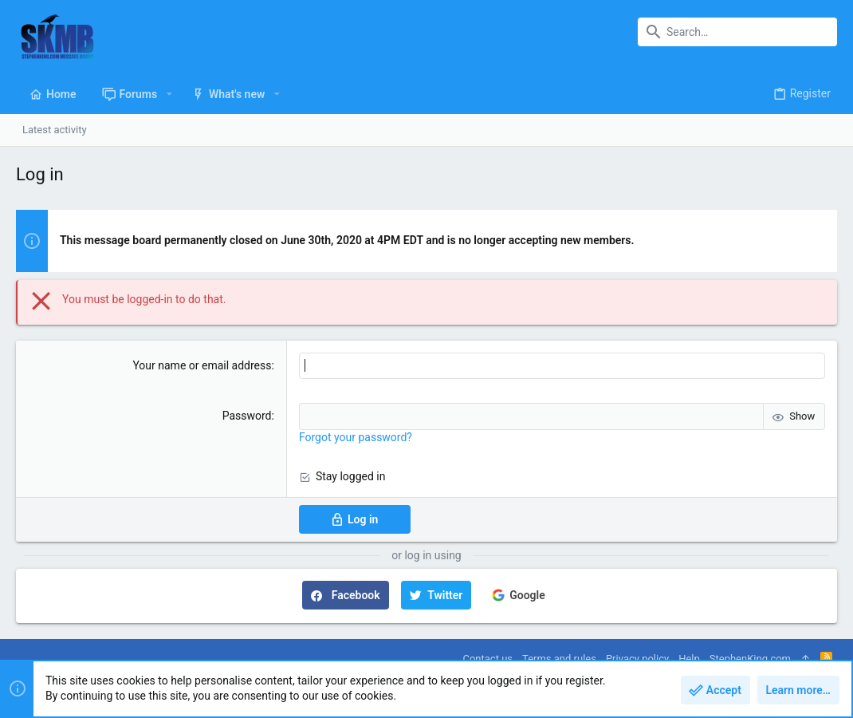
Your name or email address (201, 365)
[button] (169, 94)
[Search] (737, 32)
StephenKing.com (750, 659)
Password (247, 415)
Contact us (487, 659)
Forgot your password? (355, 437)
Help (689, 659)
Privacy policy (637, 659)
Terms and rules (559, 659)
